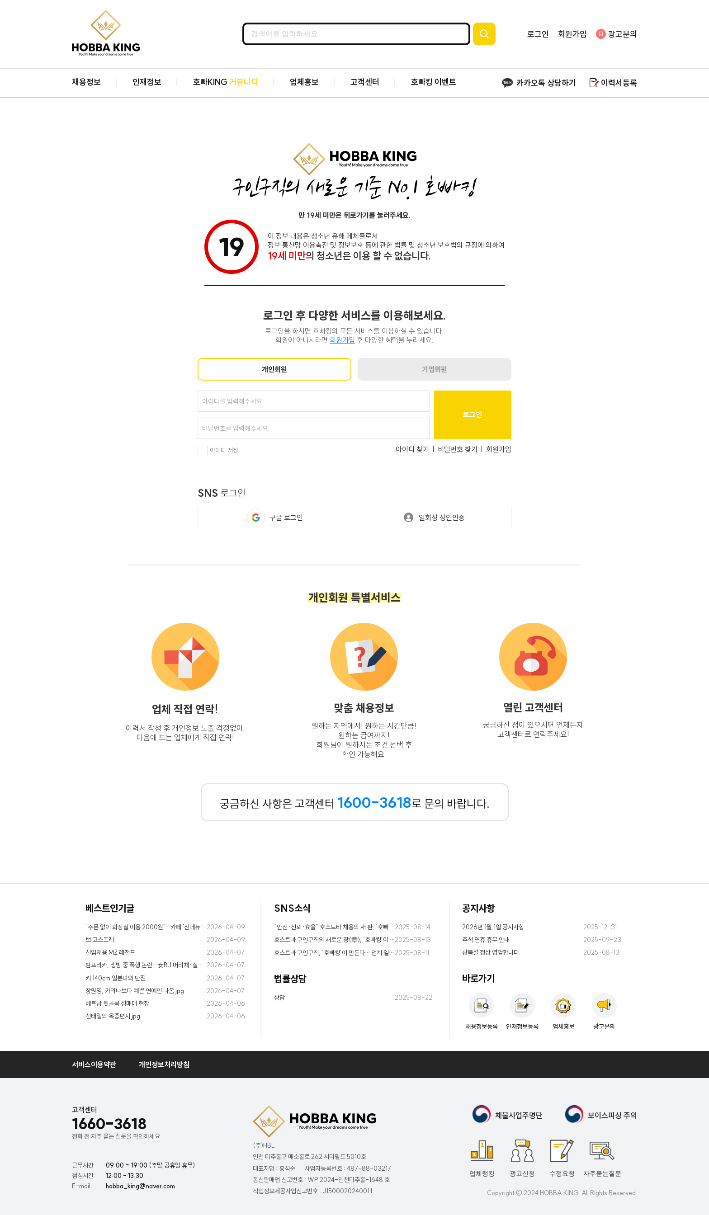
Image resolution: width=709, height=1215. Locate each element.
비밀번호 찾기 (457, 449)
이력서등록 (619, 83)
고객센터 (364, 82)
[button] (256, 518)
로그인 (538, 34)
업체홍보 (304, 82)
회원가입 (572, 34)
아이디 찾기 (412, 449)
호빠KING (225, 82)
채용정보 (86, 82)
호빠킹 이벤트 (433, 82)
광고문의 (622, 34)
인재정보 (146, 82)
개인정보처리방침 (164, 1064)
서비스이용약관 (94, 1064)
